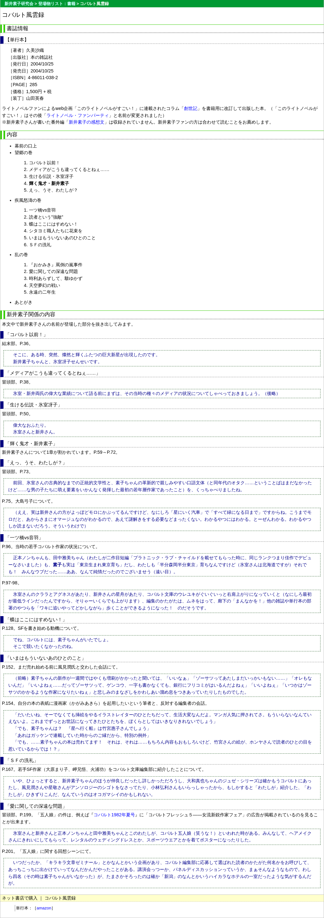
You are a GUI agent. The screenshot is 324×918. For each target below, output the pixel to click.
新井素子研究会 (18, 3)
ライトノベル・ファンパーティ (77, 115)
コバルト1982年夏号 (114, 814)
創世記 (190, 108)
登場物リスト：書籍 (56, 3)
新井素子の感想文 (86, 122)
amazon (44, 908)
